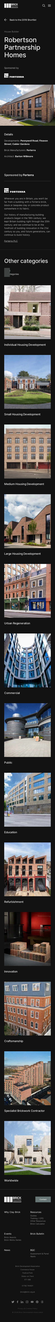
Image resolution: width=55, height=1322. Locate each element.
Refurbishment (13, 901)
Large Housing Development (22, 553)
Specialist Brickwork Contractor (24, 1110)
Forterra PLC (11, 241)
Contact (43, 1199)
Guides (33, 1215)
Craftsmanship (13, 1041)
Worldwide (11, 1180)
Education (10, 832)
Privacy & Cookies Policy (27, 1308)
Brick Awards (10, 1237)
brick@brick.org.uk (27, 1292)
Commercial (12, 693)
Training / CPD (36, 1218)
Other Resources (38, 1221)
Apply (33, 1256)
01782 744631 (27, 1286)
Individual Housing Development (25, 344)
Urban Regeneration (17, 623)
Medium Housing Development (24, 484)
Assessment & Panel (39, 1253)
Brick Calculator (37, 1224)
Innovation (11, 971)
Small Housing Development (22, 414)
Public (8, 762)
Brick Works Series (12, 1240)
